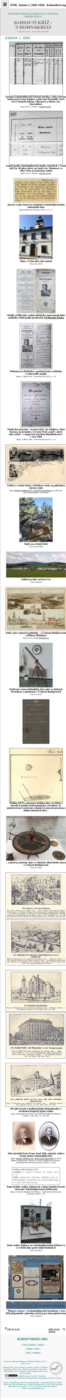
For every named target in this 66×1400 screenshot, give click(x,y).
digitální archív (45, 107)
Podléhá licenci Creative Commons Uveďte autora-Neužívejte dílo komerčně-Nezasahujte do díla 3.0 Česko (33, 1377)
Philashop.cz (44, 638)
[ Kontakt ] (36, 1352)
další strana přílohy (54, 1330)
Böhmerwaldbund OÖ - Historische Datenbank (33, 491)
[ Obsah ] (29, 1348)
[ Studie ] (40, 1344)
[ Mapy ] (37, 1348)
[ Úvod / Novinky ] (29, 1344)
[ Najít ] (28, 1352)
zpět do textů (13, 1329)
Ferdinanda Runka (54, 317)
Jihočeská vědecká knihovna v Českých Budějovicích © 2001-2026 (25, 1362)
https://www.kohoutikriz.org (33, 1388)
